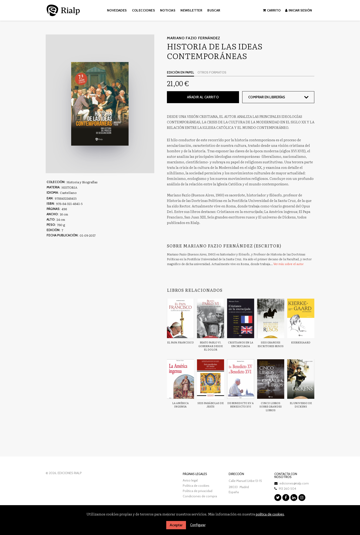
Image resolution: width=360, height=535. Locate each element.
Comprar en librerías (266, 97)
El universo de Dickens (301, 404)
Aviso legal (190, 480)
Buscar (213, 10)
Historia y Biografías (82, 182)
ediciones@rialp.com (294, 483)
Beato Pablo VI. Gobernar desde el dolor (210, 345)
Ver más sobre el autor (288, 264)
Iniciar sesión (298, 10)
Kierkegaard (300, 342)
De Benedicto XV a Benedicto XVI (240, 404)
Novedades (117, 10)
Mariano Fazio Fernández (193, 38)
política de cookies (270, 514)
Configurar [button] (197, 525)
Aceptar (176, 525)
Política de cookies (196, 486)
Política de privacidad (197, 491)
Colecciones (143, 10)
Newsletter (191, 10)
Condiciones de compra (200, 496)
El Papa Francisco (180, 342)
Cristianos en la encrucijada (240, 344)
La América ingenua (180, 404)
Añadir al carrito (203, 97)
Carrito (272, 10)
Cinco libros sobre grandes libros (270, 406)
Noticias (167, 10)
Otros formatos (211, 72)
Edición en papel (180, 72)
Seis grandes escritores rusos (271, 344)
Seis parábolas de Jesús (210, 404)
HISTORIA (69, 187)
